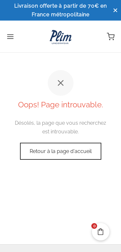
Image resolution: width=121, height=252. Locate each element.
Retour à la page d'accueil (61, 151)
